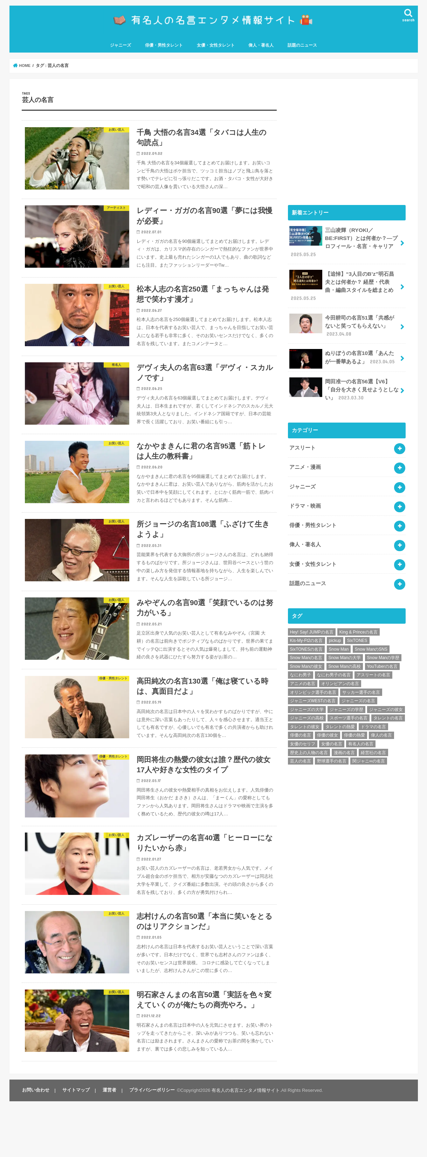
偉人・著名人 (261, 48)
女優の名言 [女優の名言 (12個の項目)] (331, 733)
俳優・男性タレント (164, 48)
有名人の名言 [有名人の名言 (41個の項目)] (360, 733)
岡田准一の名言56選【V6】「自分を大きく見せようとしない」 (344, 385)
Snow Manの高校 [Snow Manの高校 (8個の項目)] (345, 655)
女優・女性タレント (216, 48)
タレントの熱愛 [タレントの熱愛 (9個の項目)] (340, 715)
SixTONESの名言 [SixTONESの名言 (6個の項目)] (306, 638)
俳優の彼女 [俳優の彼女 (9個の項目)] (327, 724)
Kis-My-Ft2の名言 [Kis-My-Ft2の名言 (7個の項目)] (306, 629)
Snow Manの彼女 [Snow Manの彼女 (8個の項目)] (306, 655)
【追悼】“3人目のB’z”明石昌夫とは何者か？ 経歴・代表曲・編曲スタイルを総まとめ (344, 285)
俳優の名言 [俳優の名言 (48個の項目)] (300, 724)
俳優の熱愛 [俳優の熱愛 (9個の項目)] (354, 724)
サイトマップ (74, 1146)
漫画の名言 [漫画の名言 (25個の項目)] (344, 741)
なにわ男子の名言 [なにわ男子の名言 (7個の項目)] (334, 664)
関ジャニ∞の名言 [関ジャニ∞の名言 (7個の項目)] (368, 750)
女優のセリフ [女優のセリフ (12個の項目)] (302, 733)
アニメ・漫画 (305, 461)
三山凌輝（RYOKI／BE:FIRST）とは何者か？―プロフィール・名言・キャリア (342, 243)
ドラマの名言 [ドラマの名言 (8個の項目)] (373, 715)
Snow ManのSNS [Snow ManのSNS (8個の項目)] (371, 638)
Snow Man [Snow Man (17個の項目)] (339, 638)
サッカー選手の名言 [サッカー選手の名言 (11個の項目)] (361, 681)
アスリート (302, 443)
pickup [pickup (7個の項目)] (335, 629)
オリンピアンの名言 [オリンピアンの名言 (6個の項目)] (340, 672)
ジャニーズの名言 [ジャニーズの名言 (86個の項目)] (358, 689)
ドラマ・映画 (305, 498)
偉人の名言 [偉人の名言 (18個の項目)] (381, 724)
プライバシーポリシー (148, 1146)
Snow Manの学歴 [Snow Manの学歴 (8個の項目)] (383, 646)
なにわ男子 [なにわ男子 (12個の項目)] (300, 664)
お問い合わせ (35, 1146)
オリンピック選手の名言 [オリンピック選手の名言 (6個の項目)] (313, 681)
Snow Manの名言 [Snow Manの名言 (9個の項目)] (306, 646)
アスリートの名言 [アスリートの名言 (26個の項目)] (373, 664)
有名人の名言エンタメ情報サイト (242, 1146)
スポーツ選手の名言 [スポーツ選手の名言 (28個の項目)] (348, 707)
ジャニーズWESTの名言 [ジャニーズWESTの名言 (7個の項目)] (313, 689)
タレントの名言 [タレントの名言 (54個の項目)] (388, 707)
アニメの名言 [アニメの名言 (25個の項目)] (302, 672)
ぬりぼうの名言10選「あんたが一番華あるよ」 (344, 356)
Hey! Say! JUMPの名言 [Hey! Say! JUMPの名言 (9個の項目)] (311, 620)
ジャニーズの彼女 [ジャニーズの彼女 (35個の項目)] (386, 698)
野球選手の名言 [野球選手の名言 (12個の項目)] (331, 750)
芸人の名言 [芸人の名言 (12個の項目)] (300, 750)
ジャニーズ (120, 48)
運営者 (107, 1146)
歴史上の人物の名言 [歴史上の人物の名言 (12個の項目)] (309, 741)
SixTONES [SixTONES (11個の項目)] (357, 629)
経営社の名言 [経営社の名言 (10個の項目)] (373, 741)
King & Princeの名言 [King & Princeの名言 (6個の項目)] (358, 620)
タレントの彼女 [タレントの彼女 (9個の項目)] (304, 715)
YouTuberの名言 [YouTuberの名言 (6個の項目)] (382, 655)
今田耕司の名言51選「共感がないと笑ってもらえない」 (344, 323)
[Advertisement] (347, 143)
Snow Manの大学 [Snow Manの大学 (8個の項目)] (345, 646)
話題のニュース (302, 48)
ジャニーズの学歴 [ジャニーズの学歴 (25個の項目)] (346, 698)
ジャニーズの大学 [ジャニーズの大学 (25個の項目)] (307, 698)
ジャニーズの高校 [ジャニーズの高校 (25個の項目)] (307, 707)
